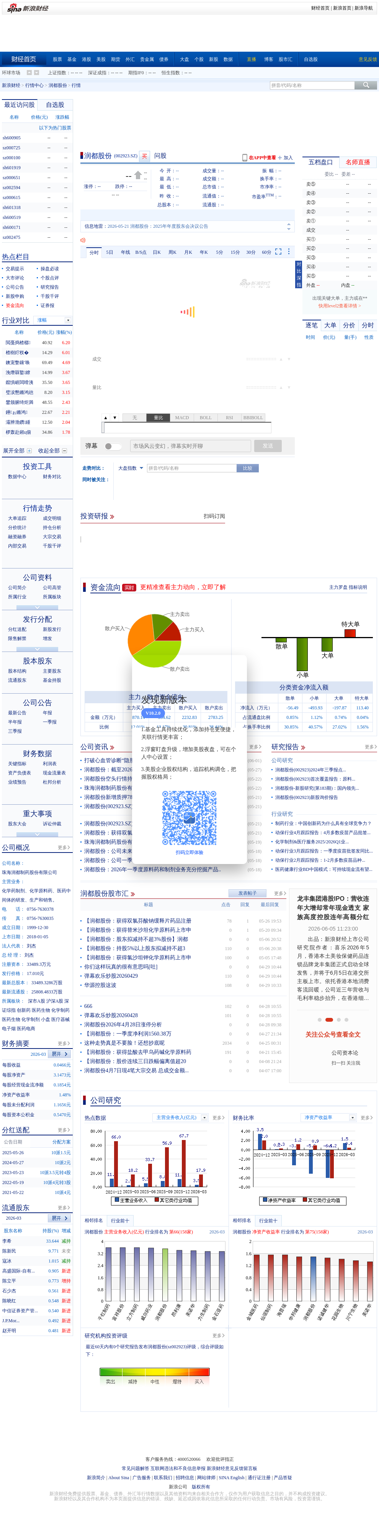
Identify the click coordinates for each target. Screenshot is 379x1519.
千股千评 (50, 296)
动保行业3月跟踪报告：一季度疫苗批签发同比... (324, 851)
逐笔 (311, 325)
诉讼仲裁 (52, 823)
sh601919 (12, 167)
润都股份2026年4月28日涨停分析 (123, 1024)
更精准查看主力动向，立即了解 (183, 587)
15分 (235, 252)
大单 (330, 325)
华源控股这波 (100, 985)
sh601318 (12, 207)
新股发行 (52, 629)
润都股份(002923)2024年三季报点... (310, 770)
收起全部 (49, 451)
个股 (199, 59)
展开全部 (14, 451)
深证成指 (97, 72)
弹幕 (91, 446)
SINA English (231, 1477)
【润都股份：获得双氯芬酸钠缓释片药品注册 (137, 921)
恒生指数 (171, 72)
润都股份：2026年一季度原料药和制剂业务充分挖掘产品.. (152, 869)
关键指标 (17, 763)
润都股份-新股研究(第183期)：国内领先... (317, 788)
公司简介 (17, 587)
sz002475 (11, 237)
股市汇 (285, 59)
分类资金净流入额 (303, 687)
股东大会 (17, 823)
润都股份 (58, 85)
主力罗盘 (338, 587)
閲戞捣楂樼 (18, 342)
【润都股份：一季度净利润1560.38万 (128, 1034)
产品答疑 (283, 1477)
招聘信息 (185, 1477)
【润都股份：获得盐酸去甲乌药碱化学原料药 (137, 1052)
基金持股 (52, 680)
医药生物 (41, 1010)
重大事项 (37, 814)
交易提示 (15, 268)
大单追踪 (17, 518)
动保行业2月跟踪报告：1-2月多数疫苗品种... (320, 860)
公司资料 (37, 577)
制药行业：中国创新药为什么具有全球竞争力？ (323, 823)
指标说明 (358, 587)
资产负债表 (19, 773)
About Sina (118, 1477)
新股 (213, 59)
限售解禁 (17, 638)
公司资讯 (94, 747)
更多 (253, 747)
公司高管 (52, 587)
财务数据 (37, 754)
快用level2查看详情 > (340, 306)
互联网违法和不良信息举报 (178, 1468)
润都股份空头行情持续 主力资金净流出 (130, 779)
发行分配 (37, 619)
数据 (228, 59)
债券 (163, 59)
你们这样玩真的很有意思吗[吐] (120, 967)
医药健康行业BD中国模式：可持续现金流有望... (323, 869)
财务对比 (52, 476)
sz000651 (11, 177)
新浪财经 (11, 85)
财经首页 (320, 8)
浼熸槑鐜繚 (18, 372)
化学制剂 (30, 1019)
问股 (160, 155)
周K (172, 252)
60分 (266, 252)
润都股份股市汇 (104, 893)
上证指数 (57, 72)
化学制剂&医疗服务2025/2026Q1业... (312, 841)
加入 (288, 157)
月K (188, 252)
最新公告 (17, 712)
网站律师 (206, 1477)
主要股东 (52, 671)
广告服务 (141, 1477)
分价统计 (17, 527)
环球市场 (11, 72)
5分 (219, 252)
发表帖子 (248, 893)
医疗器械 (60, 1019)
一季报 (50, 722)
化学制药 (60, 1010)
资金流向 (105, 587)
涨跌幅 (62, 117)
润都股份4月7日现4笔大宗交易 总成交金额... (136, 1070)
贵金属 (147, 59)
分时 (94, 252)
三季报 (15, 731)
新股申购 (15, 296)
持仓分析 (52, 527)
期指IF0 (136, 72)
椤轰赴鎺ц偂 (18, 432)
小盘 (45, 1019)
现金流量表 (54, 773)
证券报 (47, 305)
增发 (47, 638)
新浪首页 (342, 8)
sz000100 (11, 157)
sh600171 (12, 227)
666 (88, 1006)
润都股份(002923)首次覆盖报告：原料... (315, 779)
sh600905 (12, 137)
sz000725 (11, 147)
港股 (86, 59)
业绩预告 (17, 782)
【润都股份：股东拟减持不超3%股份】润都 (136, 939)
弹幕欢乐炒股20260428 (111, 1015)
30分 (251, 252)
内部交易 (17, 546)
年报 (47, 712)
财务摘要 (15, 1043)
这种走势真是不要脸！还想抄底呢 (124, 1043)
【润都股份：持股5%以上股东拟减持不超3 (134, 948)
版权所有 (201, 1487)
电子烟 (9, 1028)
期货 (115, 59)
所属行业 (17, 596)
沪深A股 (55, 1001)
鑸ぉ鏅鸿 (17, 412)
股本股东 (37, 661)
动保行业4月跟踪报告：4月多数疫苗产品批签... (323, 832)
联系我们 (163, 1477)
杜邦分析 (52, 782)
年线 (125, 252)
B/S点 (141, 252)
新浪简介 (96, 1477)
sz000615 (11, 197)
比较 (247, 468)
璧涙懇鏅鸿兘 (19, 392)
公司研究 (282, 760)
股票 (57, 59)
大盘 (184, 59)
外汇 (130, 59)
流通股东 (17, 680)
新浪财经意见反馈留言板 (232, 1468)
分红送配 (17, 629)
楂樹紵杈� (17, 352)
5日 (109, 252)
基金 (72, 59)
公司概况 (15, 847)
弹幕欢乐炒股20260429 (111, 976)
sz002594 (11, 187)
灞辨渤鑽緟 (18, 422)
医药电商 (26, 1028)
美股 (101, 59)
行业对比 (15, 320)
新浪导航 (363, 8)
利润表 (50, 763)
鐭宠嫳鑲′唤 (18, 362)
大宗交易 (52, 536)
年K (204, 252)
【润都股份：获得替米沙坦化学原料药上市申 (137, 930)
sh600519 (12, 217)
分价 (349, 325)
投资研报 (94, 516)
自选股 (311, 59)
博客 (268, 59)
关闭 (236, 668)
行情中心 (34, 85)
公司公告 (15, 287)
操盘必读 (50, 268)
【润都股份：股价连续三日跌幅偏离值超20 (135, 1061)
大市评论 (15, 278)
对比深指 (299, 274)
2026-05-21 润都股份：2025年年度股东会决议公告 (158, 226)
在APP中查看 (262, 157)
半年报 (15, 722)
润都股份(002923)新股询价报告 (306, 797)
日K (157, 252)
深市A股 (36, 1001)
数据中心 (17, 476)
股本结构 (17, 671)
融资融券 (17, 536)
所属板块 (52, 596)
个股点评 (50, 278)
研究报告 (285, 747)
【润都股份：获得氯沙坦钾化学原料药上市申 (137, 957)
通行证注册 (259, 1477)
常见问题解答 (135, 1468)
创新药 (24, 1010)
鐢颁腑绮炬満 (19, 402)
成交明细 (52, 518)
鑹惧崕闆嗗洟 (19, 382)
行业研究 (282, 814)
